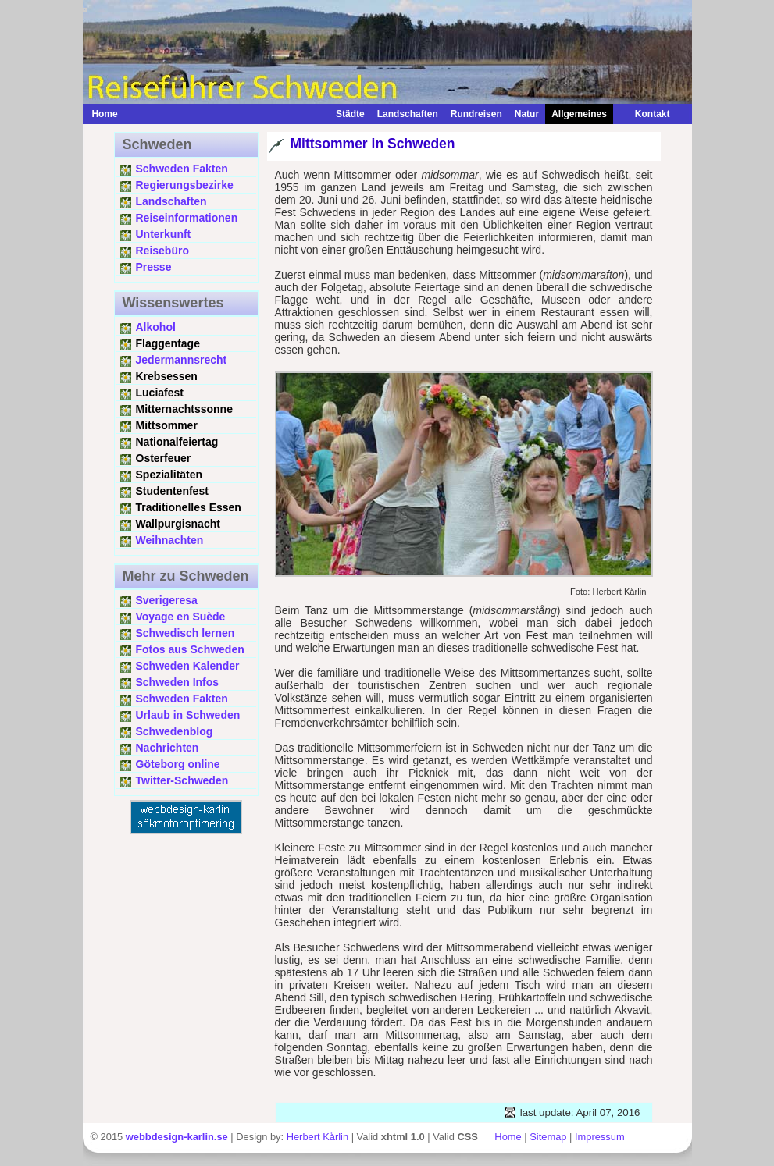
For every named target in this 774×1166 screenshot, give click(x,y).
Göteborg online (178, 764)
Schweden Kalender (188, 665)
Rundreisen (476, 113)
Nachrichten (167, 747)
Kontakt (644, 113)
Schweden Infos (177, 682)
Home (104, 113)
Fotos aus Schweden (190, 649)
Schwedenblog (174, 731)
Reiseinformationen (187, 218)
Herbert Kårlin (317, 1137)
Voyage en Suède (181, 616)
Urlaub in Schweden (188, 715)
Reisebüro (162, 250)
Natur (527, 113)
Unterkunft (163, 234)
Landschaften (407, 113)
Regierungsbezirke (185, 185)
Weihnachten (170, 540)
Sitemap (548, 1137)
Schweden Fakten (182, 168)
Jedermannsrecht (181, 360)
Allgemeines (579, 113)
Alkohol (156, 327)
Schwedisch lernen (185, 633)
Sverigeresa (167, 600)
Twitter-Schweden (182, 780)
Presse (154, 267)
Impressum (600, 1137)
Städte (350, 113)
